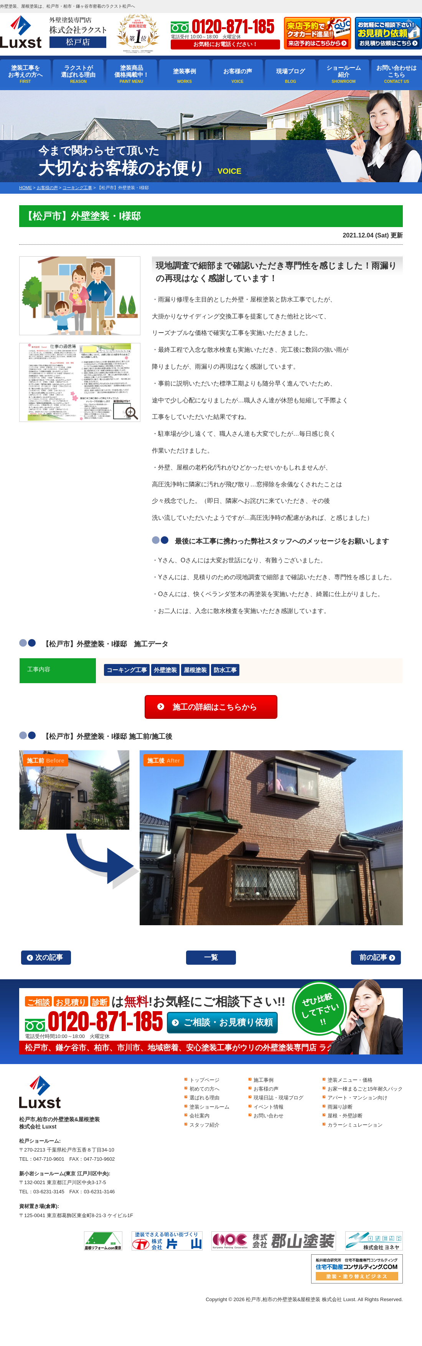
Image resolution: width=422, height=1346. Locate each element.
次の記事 (49, 957)
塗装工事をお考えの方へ (25, 71)
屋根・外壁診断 (345, 1116)
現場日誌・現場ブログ (278, 1098)
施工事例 (264, 1080)
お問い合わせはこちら (396, 71)
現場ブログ (290, 71)
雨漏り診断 (340, 1107)
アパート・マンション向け (357, 1098)
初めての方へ (204, 1089)
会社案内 (199, 1116)
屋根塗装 (195, 670)
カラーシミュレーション (355, 1125)
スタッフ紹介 (204, 1125)
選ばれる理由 (204, 1098)
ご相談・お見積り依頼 (228, 1022)
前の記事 (373, 957)
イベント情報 (269, 1107)
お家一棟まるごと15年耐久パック (365, 1089)
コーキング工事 (127, 670)
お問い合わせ (269, 1116)
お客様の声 (237, 71)
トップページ (204, 1080)
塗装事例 (184, 71)
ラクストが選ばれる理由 (78, 71)
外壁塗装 (165, 670)
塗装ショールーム (209, 1107)
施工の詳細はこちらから (215, 707)
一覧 (211, 957)
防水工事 (225, 670)
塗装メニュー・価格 (350, 1080)
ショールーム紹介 (343, 71)
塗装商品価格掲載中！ (131, 71)
